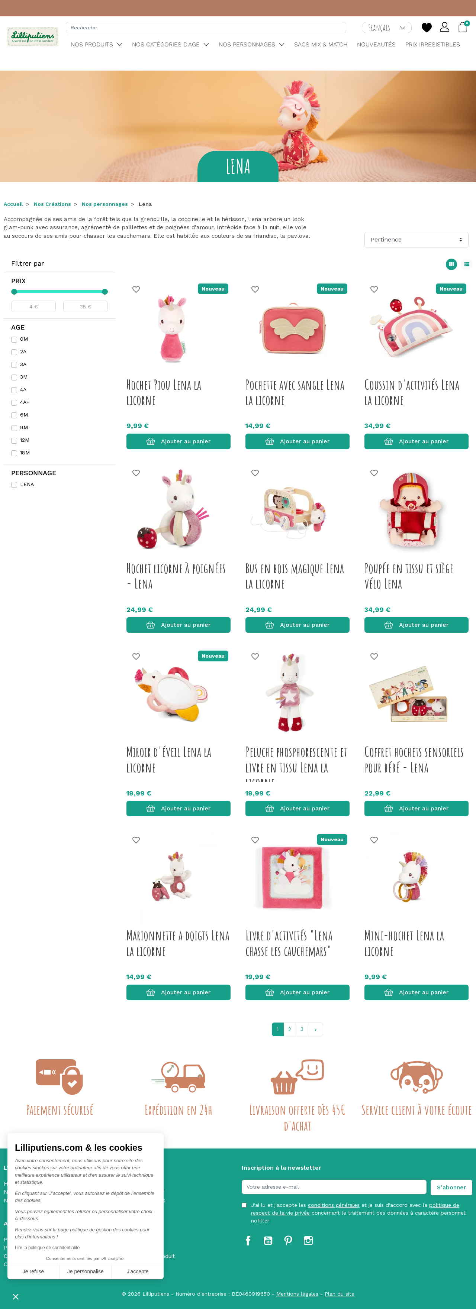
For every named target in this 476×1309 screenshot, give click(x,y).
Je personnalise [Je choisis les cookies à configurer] (85, 1271)
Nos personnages (105, 204)
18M (25, 453)
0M (24, 339)
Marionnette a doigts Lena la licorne (177, 943)
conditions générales (334, 1205)
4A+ (25, 402)
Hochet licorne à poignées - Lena (176, 576)
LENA (27, 484)
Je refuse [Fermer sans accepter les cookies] (33, 1271)
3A (23, 364)
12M (24, 440)
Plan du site (339, 1294)
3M (24, 377)
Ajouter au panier (178, 441)
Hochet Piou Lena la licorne (163, 392)
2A (23, 351)
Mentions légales (297, 1294)
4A (23, 389)
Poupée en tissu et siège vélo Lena (408, 576)
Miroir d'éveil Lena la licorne (168, 759)
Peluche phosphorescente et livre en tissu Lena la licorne (296, 767)
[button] (16, 1296)
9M (24, 427)
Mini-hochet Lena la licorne (404, 943)
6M (24, 415)
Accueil (13, 204)
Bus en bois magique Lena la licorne (294, 576)
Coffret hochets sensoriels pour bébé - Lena (414, 759)
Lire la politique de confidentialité (47, 1247)
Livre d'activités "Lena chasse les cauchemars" (288, 943)
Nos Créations (52, 204)
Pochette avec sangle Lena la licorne (294, 392)
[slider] (14, 292)
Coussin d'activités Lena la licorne (411, 392)
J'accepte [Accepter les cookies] (138, 1271)
